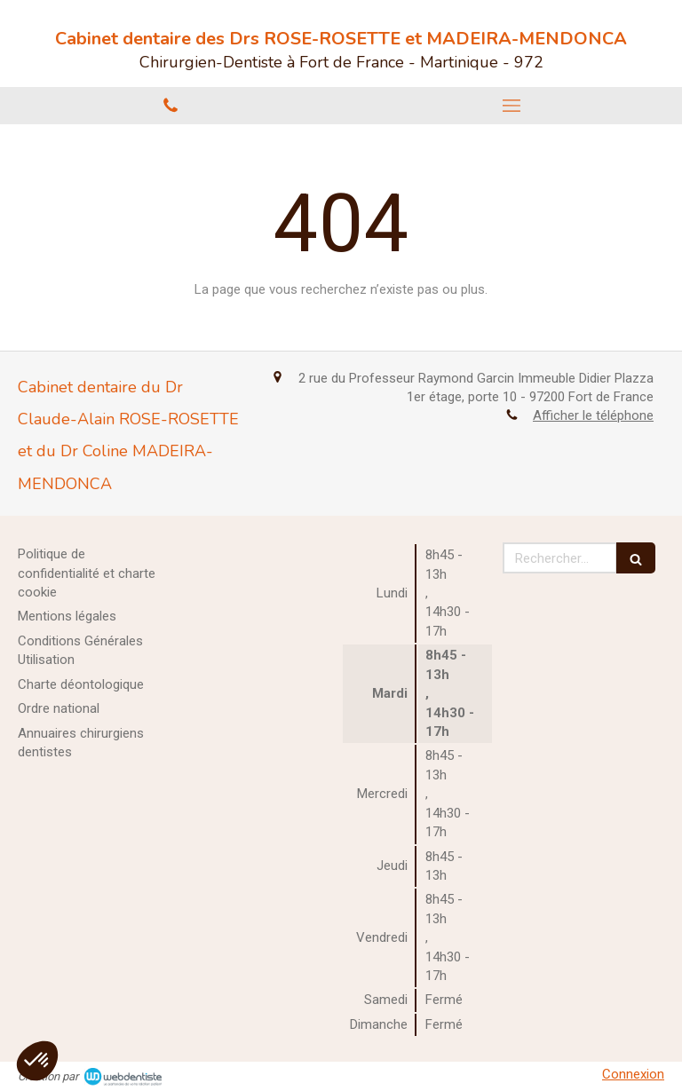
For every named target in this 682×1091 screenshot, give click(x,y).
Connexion (633, 1074)
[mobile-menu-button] (511, 105)
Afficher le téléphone (593, 415)
